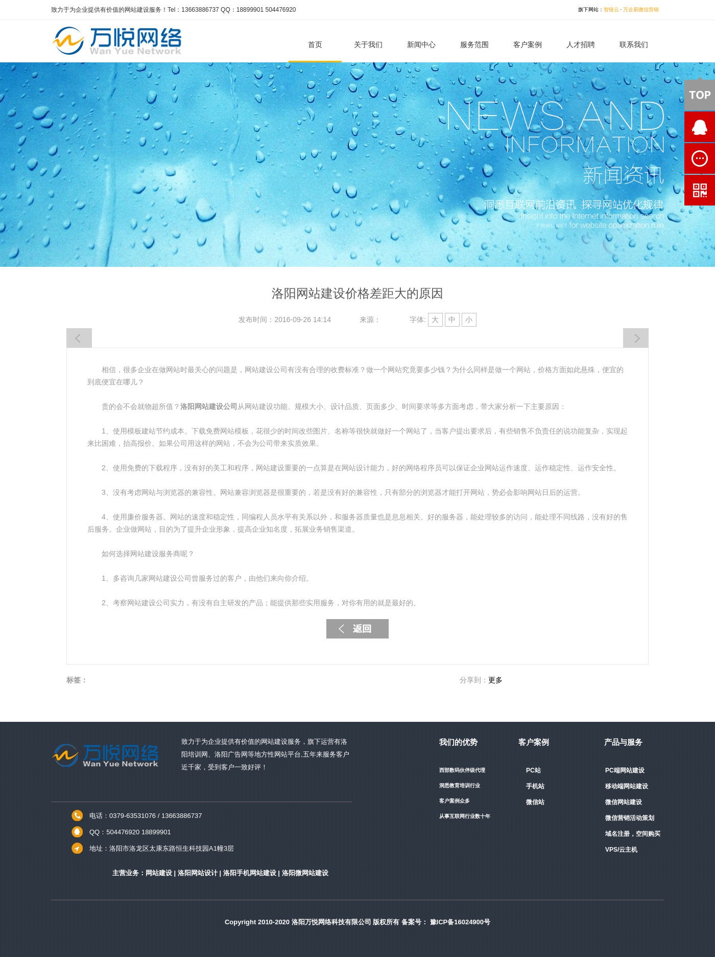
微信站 (535, 802)
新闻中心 (421, 44)
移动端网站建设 (626, 786)
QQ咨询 (676, 126)
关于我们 (368, 44)
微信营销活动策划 (629, 818)
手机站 (535, 786)
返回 (357, 629)
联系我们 (633, 44)
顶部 (699, 93)
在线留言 (676, 158)
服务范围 (474, 44)
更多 (495, 680)
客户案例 (527, 44)
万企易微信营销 (641, 9)
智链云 (611, 9)
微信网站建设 (623, 802)
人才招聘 (580, 44)
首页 (315, 44)
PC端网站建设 (625, 770)
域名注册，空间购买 (632, 833)
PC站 (533, 770)
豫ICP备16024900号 (460, 922)
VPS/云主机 (621, 849)
